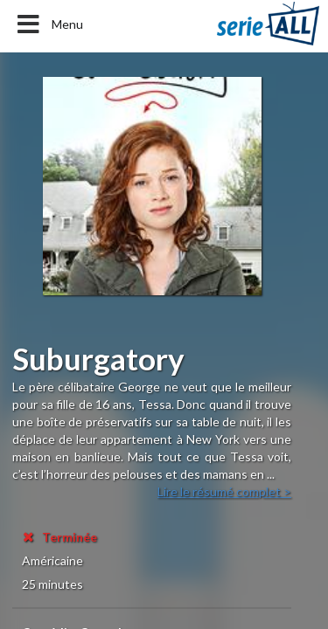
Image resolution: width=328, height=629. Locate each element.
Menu (48, 24)
